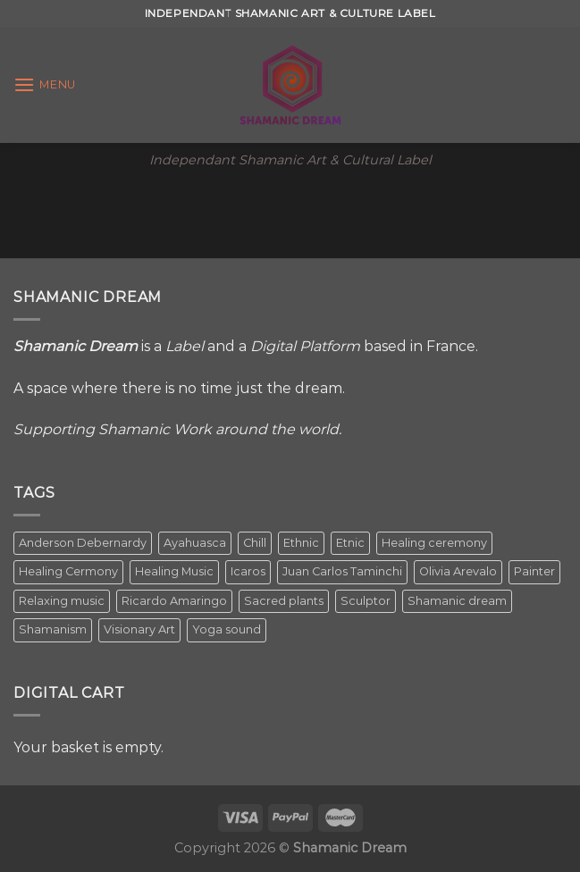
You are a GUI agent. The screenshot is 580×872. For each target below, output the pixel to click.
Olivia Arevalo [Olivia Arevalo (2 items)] (458, 571)
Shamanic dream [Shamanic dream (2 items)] (457, 601)
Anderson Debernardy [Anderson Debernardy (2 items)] (83, 542)
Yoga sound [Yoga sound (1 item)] (226, 629)
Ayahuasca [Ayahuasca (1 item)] (195, 542)
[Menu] (44, 84)
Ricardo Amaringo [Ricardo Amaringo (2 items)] (174, 601)
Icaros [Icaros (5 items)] (248, 571)
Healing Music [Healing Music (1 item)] (174, 571)
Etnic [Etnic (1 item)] (350, 542)
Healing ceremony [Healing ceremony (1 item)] (434, 542)
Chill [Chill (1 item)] (254, 542)
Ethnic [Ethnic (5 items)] (301, 542)
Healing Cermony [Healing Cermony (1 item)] (68, 571)
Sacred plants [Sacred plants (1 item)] (284, 601)
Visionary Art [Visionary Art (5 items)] (139, 629)
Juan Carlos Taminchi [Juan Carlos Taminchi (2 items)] (342, 571)
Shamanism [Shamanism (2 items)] (53, 629)
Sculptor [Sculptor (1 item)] (365, 601)
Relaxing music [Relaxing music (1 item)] (62, 601)
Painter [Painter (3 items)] (534, 571)
